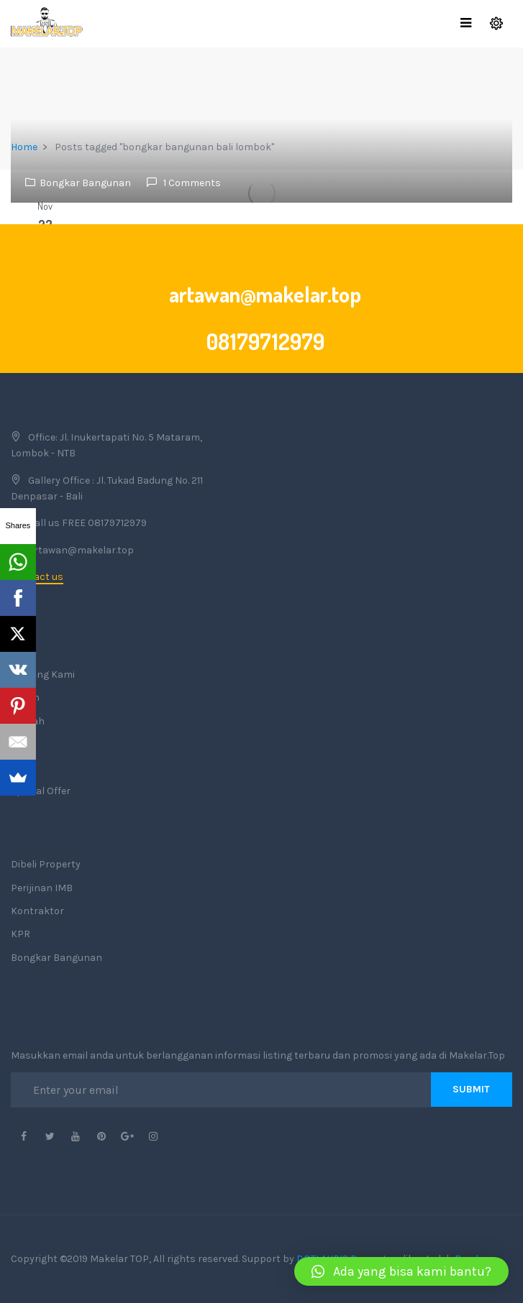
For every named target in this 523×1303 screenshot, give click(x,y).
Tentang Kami (43, 674)
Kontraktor (37, 911)
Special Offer (41, 791)
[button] (401, 1271)
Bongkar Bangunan (85, 183)
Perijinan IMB (42, 888)
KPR (20, 934)
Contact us (37, 577)
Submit (471, 1089)
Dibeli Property (46, 864)
